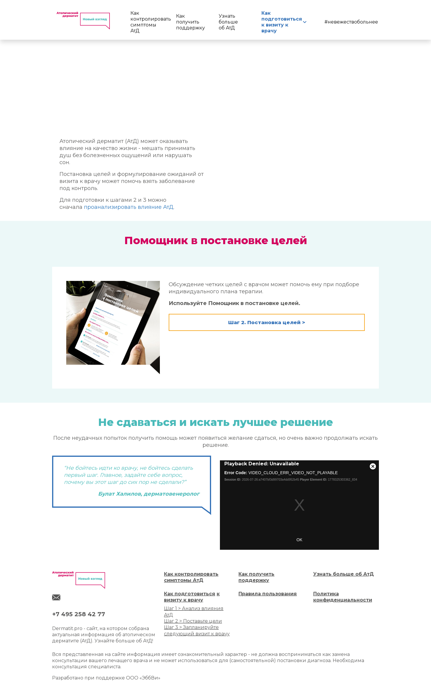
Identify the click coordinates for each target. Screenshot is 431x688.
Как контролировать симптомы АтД (145, 22)
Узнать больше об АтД (228, 22)
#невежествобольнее (351, 22)
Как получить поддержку (189, 22)
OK (299, 539)
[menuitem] (146, 22)
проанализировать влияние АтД (128, 207)
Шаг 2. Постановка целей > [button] (266, 322)
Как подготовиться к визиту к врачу (280, 22)
